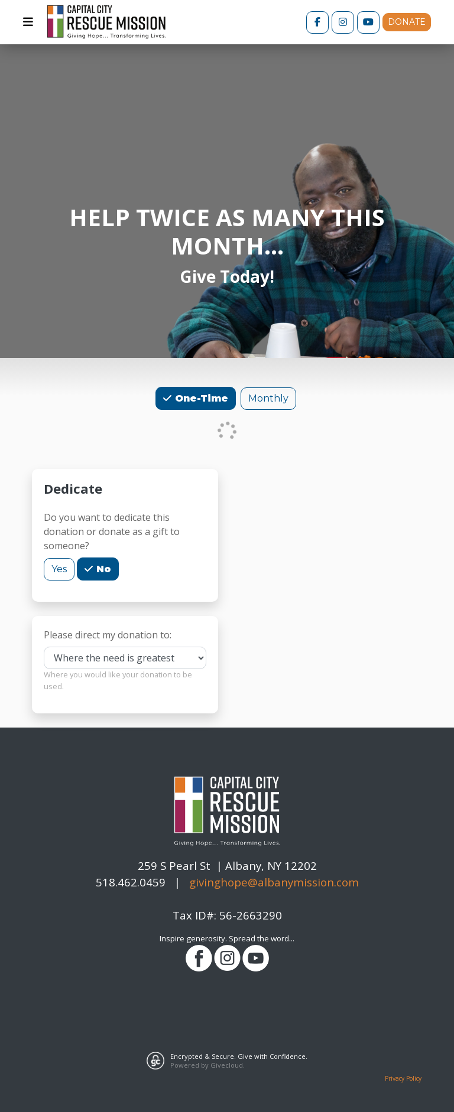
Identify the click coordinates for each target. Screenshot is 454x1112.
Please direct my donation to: (107, 634)
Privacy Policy (403, 1078)
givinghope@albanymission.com (274, 882)
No (102, 568)
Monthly (268, 398)
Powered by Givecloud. (207, 1065)
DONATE (407, 22)
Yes (59, 568)
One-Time (200, 397)
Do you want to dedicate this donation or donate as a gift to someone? (112, 531)
